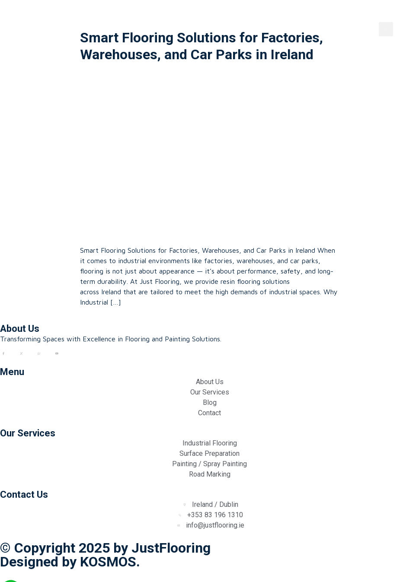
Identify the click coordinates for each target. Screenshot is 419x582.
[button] (386, 29)
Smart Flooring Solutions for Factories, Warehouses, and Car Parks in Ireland (201, 45)
